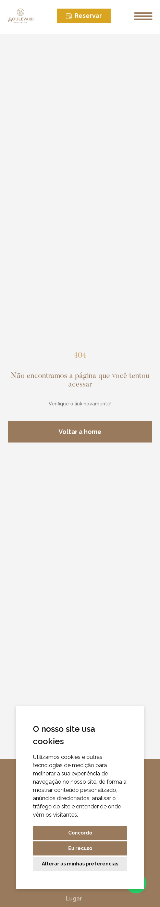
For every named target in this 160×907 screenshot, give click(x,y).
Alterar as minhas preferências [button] (80, 863)
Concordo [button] (80, 833)
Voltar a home (80, 431)
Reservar (84, 15)
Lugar (72, 898)
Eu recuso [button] (80, 848)
